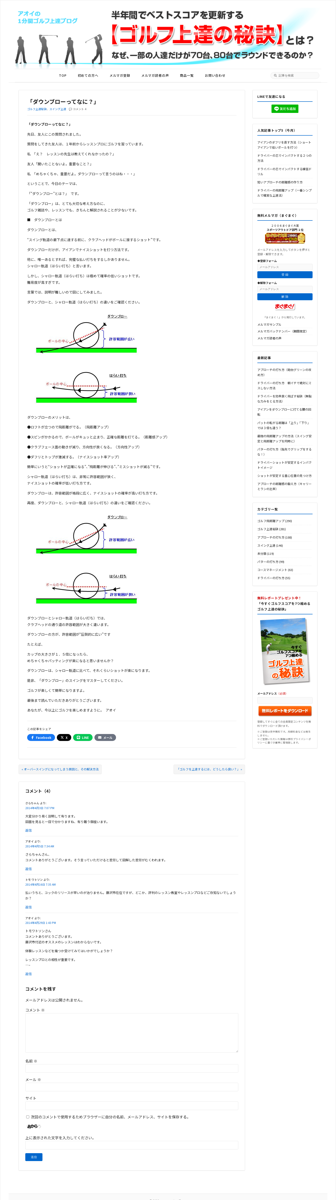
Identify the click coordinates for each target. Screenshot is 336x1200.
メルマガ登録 (120, 75)
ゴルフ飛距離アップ (270, 521)
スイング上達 (57, 109)
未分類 (261, 553)
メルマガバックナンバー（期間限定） (283, 331)
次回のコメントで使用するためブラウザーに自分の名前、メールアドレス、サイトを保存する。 (111, 1117)
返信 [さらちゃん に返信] (28, 830)
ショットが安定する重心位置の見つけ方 (284, 475)
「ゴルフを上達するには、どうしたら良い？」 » (209, 769)
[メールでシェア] (105, 737)
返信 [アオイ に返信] (28, 868)
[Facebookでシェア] (41, 737)
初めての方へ (88, 75)
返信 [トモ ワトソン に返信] (28, 907)
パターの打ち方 (267, 561)
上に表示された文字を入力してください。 (60, 1137)
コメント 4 (79, 109)
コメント (35, 1010)
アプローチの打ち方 (270, 537)
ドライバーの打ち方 (270, 578)
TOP (63, 75)
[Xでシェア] (64, 737)
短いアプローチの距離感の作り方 (280, 182)
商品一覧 (187, 75)
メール (33, 1079)
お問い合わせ (215, 75)
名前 (31, 1061)
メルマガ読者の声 (155, 75)
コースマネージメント (272, 570)
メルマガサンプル (269, 324)
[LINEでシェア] (83, 737)
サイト (30, 1098)
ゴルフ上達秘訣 (37, 109)
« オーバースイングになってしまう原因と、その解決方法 (60, 769)
